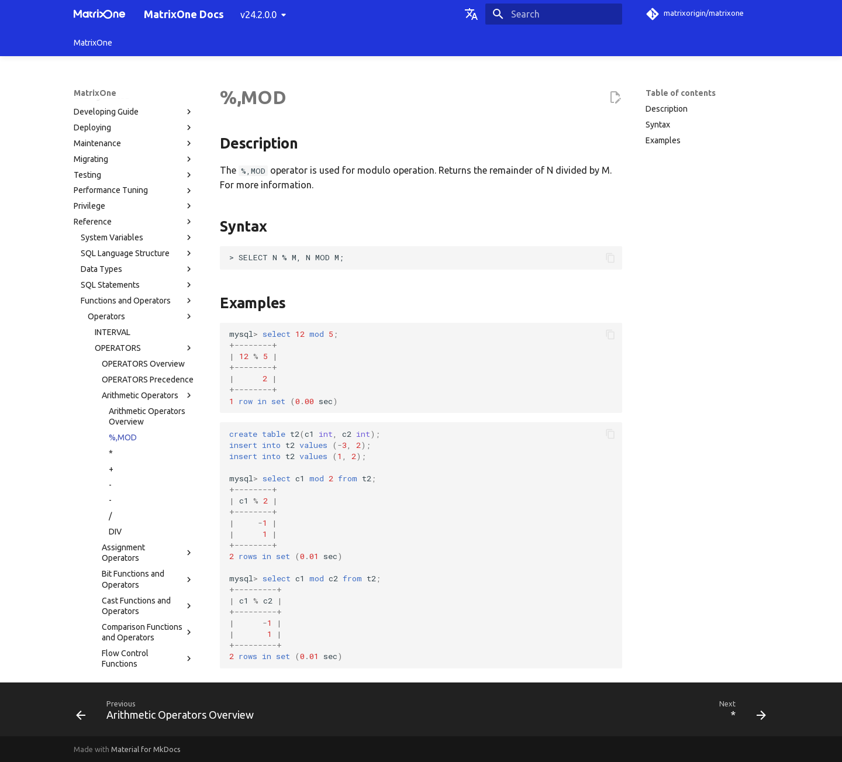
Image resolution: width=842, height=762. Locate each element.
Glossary (89, 668)
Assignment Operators (148, 368)
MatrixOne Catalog (115, 542)
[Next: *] (739, 713)
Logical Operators (148, 494)
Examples (663, 140)
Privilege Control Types (123, 558)
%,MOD (123, 252)
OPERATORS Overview (143, 179)
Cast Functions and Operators (148, 421)
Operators (141, 131)
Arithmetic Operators (148, 210)
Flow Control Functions (148, 474)
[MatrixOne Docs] (99, 14)
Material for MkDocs (146, 749)
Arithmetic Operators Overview (147, 232)
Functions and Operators (137, 116)
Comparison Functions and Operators (148, 447)
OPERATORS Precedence (148, 194)
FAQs (134, 636)
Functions (141, 510)
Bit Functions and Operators (148, 394)
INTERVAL (112, 147)
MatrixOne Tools (137, 605)
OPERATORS (144, 163)
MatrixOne (93, 42)
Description (667, 108)
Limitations (137, 573)
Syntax (658, 124)
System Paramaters (137, 526)
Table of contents (681, 93)
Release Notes (134, 652)
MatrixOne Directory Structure (136, 589)
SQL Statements (137, 100)
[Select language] (471, 14)
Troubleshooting (134, 620)
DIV (115, 346)
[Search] (553, 14)
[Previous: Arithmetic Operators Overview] (168, 713)
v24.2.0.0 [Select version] (258, 14)
